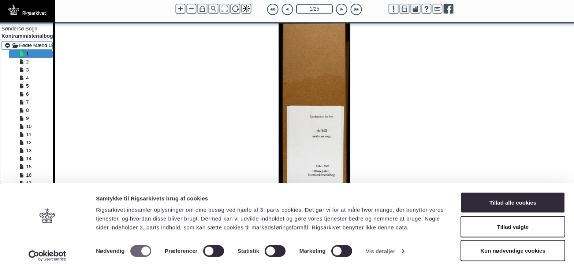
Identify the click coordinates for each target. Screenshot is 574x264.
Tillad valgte (513, 220)
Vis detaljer (380, 245)
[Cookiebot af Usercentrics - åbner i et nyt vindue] (47, 249)
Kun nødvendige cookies (512, 244)
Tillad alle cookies (512, 196)
